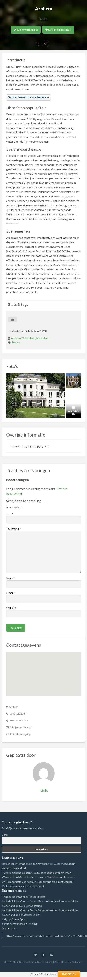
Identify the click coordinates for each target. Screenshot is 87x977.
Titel (9, 514)
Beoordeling (14, 507)
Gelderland (28, 338)
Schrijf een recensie (58, 29)
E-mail (10, 592)
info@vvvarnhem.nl (21, 727)
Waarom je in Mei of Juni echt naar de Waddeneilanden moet (38, 877)
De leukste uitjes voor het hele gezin (23, 886)
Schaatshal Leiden (29, 914)
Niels (43, 790)
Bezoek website (19, 720)
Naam (10, 578)
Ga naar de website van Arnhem (27, 97)
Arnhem (16, 338)
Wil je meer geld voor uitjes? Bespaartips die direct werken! (38, 881)
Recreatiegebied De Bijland (28, 896)
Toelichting (13, 528)
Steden (43, 18)
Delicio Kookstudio (31, 905)
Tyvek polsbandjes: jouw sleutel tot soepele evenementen (36, 872)
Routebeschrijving (20, 734)
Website (11, 607)
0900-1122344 (18, 713)
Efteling (32, 923)
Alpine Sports (19, 919)
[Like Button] (12, 319)
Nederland (42, 338)
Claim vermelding (26, 29)
